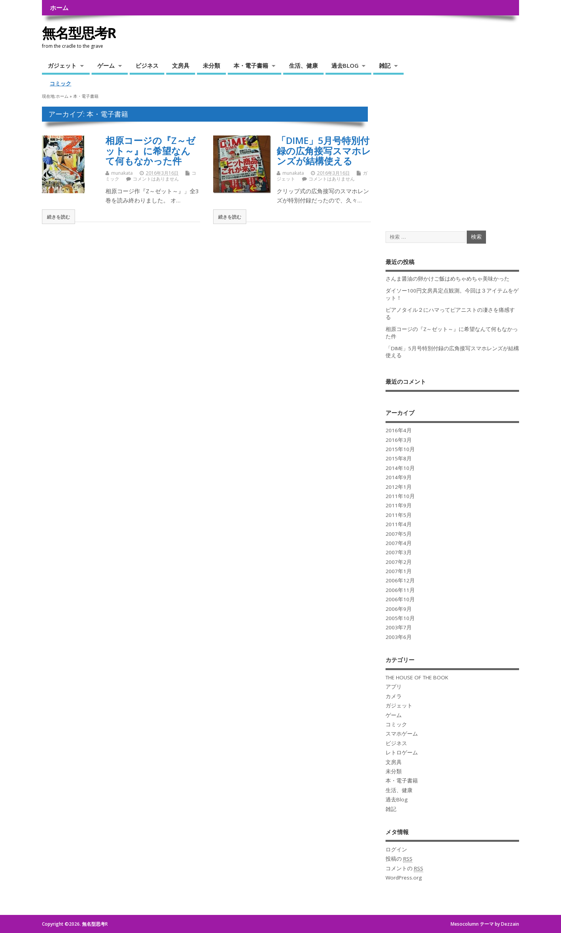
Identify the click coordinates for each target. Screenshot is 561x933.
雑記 (385, 65)
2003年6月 (399, 637)
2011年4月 (399, 524)
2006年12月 (400, 580)
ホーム (59, 7)
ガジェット (62, 65)
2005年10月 (400, 618)
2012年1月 (399, 486)
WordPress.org (404, 877)
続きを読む (58, 217)
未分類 (211, 65)
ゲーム (106, 65)
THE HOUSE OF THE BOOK (417, 677)
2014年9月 (399, 477)
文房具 (180, 65)
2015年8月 (399, 458)
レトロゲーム (402, 752)
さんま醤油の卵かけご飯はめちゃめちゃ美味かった (447, 278)
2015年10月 (400, 449)
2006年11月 (400, 590)
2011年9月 (399, 505)
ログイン (396, 849)
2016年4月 (399, 430)
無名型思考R (79, 32)
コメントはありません (156, 179)
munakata (122, 173)
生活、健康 (303, 65)
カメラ (394, 696)
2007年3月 (399, 552)
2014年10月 (400, 468)
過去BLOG (345, 65)
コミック (60, 83)
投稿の (399, 859)
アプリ (394, 686)
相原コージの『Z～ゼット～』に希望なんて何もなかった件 (150, 150)
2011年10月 (400, 496)
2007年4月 (399, 543)
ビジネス (147, 65)
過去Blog (396, 799)
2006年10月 (400, 599)
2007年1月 (399, 571)
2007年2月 (399, 561)
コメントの (404, 868)
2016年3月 (399, 439)
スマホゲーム (402, 733)
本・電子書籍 (251, 65)
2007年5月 (399, 533)
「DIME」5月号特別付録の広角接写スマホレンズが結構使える (324, 150)
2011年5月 (399, 515)
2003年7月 (399, 627)
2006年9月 (399, 608)
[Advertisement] (452, 160)
